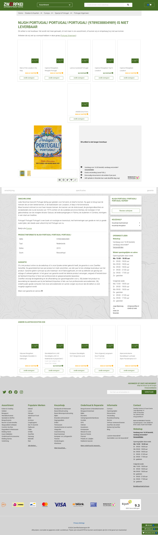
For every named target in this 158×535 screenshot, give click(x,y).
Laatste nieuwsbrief (113, 436)
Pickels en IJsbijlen (87, 439)
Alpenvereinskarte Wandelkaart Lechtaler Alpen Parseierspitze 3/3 (128, 356)
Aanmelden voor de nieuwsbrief (117, 438)
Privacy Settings (79, 523)
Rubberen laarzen (87, 441)
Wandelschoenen (7, 415)
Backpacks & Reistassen (62, 409)
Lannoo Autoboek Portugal (79, 68)
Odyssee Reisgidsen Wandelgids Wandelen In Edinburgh (28, 356)
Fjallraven (31, 427)
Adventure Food (33, 415)
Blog (108, 429)
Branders (84, 415)
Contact (109, 409)
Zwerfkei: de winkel (113, 425)
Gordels (83, 420)
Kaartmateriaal (59, 434)
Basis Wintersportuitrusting (63, 413)
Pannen (83, 436)
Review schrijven (125, 211)
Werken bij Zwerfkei (113, 427)
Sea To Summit (33, 425)
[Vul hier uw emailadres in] (124, 392)
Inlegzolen (57, 429)
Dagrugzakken (59, 420)
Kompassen (85, 429)
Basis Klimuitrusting (61, 411)
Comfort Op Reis (7, 427)
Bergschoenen (6, 420)
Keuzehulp (59, 405)
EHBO (56, 422)
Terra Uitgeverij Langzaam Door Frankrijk (104, 356)
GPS (82, 422)
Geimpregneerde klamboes (90, 418)
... (40, 13)
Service (109, 420)
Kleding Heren (6, 432)
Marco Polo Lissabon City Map (28, 69)
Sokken (4, 411)
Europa (29, 228)
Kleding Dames (7, 439)
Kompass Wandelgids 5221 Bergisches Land (77, 354)
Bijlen (56, 415)
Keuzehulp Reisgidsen (119, 225)
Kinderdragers (59, 441)
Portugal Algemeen (68, 36)
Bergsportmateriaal (87, 411)
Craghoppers (32, 422)
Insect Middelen (7, 434)
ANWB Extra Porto (82, 112)
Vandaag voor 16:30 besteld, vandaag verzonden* (124, 244)
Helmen (83, 425)
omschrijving (9, 190)
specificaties (81, 190)
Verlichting (5, 441)
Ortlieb (30, 432)
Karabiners (84, 427)
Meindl (30, 409)
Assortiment (54, 5)
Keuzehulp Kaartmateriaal (120, 223)
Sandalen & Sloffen (8, 418)
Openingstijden (112, 411)
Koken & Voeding (7, 409)
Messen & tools (86, 432)
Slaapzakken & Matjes (9, 425)
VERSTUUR (149, 392)
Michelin (31, 439)
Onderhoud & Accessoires (10, 436)
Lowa (30, 411)
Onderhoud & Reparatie (92, 405)
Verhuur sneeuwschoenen (116, 422)
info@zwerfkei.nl (133, 306)
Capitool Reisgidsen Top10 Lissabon (104, 69)
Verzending (111, 415)
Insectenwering (59, 432)
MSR (29, 418)
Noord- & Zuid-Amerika (9, 422)
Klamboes (57, 443)
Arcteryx (31, 420)
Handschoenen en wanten (63, 427)
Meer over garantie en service (30, 291)
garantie (150, 190)
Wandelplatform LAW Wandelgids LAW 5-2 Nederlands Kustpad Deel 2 (54, 358)
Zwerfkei (31, 434)
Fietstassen (58, 425)
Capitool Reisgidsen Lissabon (126, 69)
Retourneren (111, 413)
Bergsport (5, 413)
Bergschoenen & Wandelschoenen (92, 409)
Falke (30, 429)
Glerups (30, 413)
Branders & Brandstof (61, 418)
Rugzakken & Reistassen (10, 429)
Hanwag (31, 436)
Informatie (112, 405)
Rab (29, 441)
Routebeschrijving (113, 418)
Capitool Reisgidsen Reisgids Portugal (51, 69)
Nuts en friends (86, 434)
